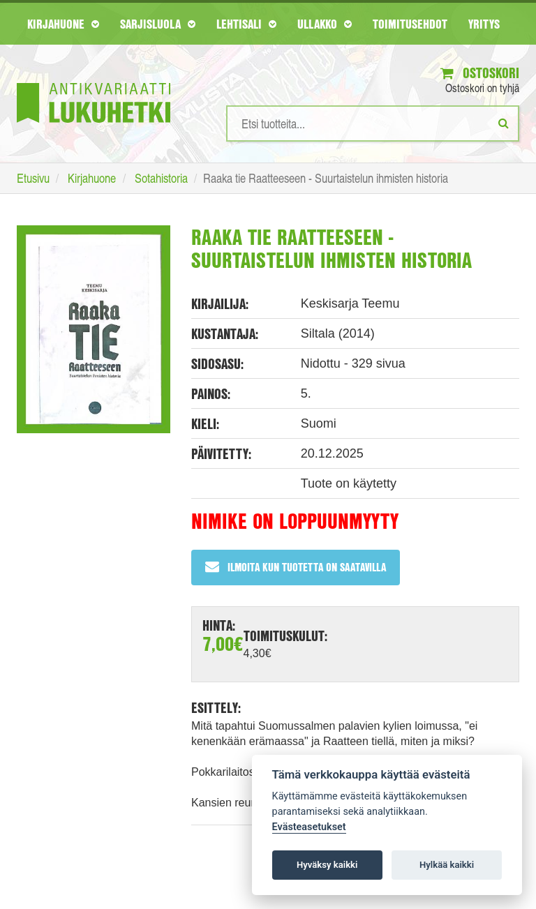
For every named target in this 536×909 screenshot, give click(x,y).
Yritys (484, 24)
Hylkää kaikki (446, 864)
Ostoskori (479, 73)
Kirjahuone (63, 24)
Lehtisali (246, 24)
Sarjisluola (157, 24)
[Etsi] (503, 123)
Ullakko (324, 24)
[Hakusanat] (372, 123)
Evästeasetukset (309, 827)
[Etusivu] (93, 82)
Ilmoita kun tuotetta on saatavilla (295, 567)
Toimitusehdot (410, 24)
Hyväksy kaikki (327, 864)
